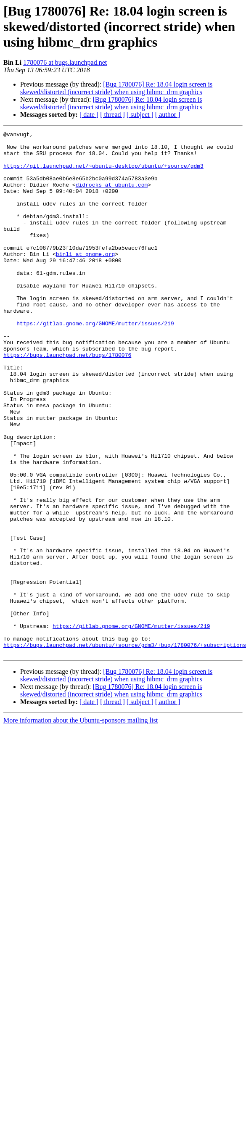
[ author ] (167, 114)
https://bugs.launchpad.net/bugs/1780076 (67, 400)
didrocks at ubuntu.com (112, 196)
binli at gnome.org (85, 279)
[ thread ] (112, 114)
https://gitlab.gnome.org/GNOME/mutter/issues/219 (95, 362)
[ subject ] (140, 114)
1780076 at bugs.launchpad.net (65, 62)
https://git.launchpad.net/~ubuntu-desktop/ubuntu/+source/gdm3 (103, 173)
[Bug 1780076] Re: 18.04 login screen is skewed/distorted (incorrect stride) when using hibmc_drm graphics (116, 88)
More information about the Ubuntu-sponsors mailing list (80, 824)
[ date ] (88, 114)
